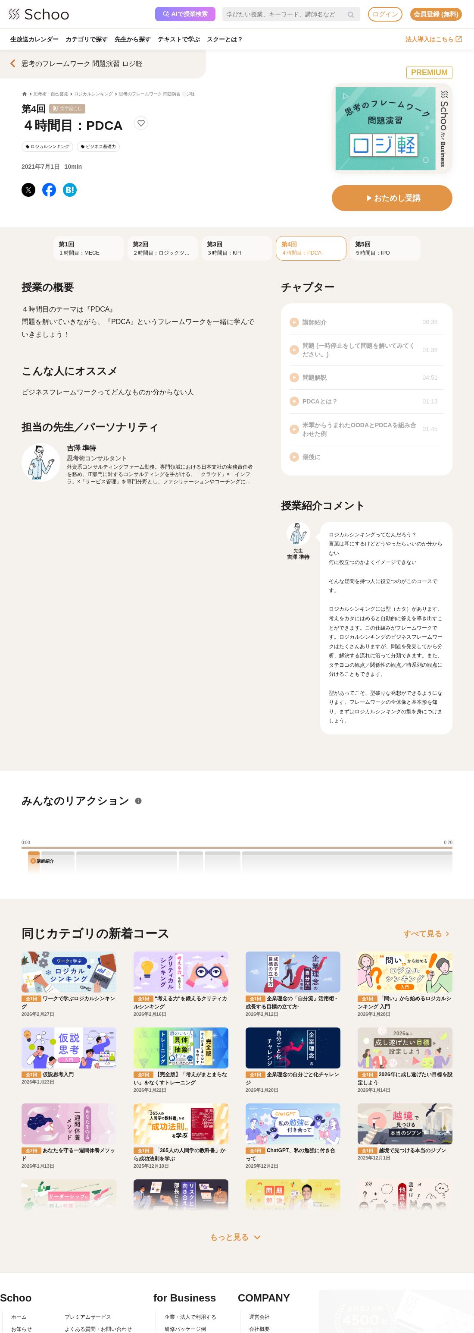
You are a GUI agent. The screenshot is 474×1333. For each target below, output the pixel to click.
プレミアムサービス (88, 1317)
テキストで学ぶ (179, 39)
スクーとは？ (225, 39)
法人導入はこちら (433, 39)
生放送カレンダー (34, 39)
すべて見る (427, 934)
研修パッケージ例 (185, 1329)
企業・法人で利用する (190, 1317)
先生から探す (133, 39)
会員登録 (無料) (436, 14)
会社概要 (259, 1329)
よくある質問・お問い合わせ (98, 1329)
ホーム (19, 1317)
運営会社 (259, 1317)
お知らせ (21, 1329)
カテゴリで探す (86, 39)
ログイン (385, 14)
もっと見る (237, 1237)
